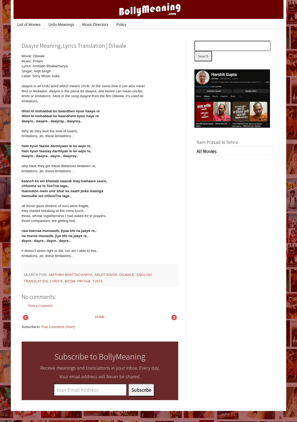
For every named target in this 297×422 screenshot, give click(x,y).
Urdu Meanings (61, 24)
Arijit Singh (105, 275)
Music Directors (95, 24)
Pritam (83, 281)
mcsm (70, 281)
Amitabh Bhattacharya (70, 275)
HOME (100, 317)
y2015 (97, 281)
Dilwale (126, 275)
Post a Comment (40, 306)
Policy (121, 24)
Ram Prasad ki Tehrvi (217, 142)
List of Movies (28, 24)
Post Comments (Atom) (58, 327)
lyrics (56, 281)
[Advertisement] (234, 236)
